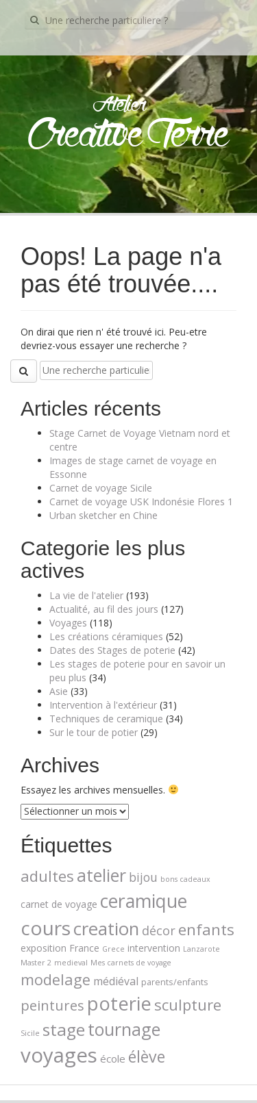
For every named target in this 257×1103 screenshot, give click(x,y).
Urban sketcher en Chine (103, 515)
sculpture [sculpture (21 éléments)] (187, 1004)
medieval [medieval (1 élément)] (71, 962)
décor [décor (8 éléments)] (158, 930)
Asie (58, 691)
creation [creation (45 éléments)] (106, 929)
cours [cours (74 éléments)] (46, 928)
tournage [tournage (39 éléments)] (124, 1029)
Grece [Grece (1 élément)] (113, 949)
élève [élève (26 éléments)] (146, 1056)
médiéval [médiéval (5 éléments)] (115, 981)
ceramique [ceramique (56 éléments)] (143, 900)
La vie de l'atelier (86, 595)
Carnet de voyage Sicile (100, 487)
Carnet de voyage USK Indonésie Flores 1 (141, 501)
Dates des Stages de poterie (112, 650)
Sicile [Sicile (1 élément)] (30, 1033)
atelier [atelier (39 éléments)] (101, 875)
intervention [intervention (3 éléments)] (153, 947)
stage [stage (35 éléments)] (63, 1029)
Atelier (120, 105)
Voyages (68, 622)
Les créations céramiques (106, 636)
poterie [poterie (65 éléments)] (119, 1003)
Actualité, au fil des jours (103, 609)
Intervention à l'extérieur (103, 704)
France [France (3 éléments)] (84, 947)
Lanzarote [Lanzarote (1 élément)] (201, 949)
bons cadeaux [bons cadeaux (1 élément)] (185, 879)
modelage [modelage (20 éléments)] (55, 979)
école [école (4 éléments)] (112, 1058)
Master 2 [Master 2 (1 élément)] (36, 962)
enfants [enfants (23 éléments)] (206, 929)
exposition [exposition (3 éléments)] (43, 947)
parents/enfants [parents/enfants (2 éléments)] (174, 982)
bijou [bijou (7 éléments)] (143, 877)
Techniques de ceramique (106, 718)
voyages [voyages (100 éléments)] (59, 1055)
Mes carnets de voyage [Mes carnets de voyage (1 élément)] (130, 962)
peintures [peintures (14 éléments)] (52, 1005)
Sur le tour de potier (93, 732)
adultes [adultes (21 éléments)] (47, 875)
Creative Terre (128, 136)
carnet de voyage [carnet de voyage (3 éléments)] (59, 904)
